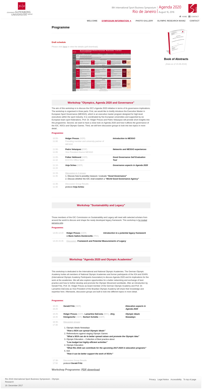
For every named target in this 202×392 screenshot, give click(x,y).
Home (184, 17)
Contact (195, 17)
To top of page (189, 379)
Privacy (152, 379)
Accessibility (176, 379)
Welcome (92, 21)
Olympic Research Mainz (171, 21)
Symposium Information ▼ (116, 21)
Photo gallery (144, 21)
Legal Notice (163, 379)
